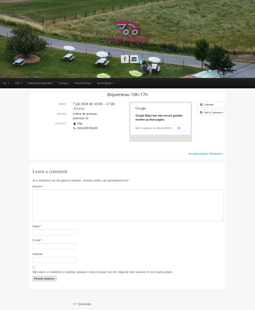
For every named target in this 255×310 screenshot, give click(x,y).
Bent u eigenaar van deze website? (153, 128)
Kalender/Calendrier (40, 83)
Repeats (79, 108)
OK (179, 128)
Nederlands (105, 83)
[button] (211, 112)
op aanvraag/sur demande (205, 153)
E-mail (37, 240)
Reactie (38, 186)
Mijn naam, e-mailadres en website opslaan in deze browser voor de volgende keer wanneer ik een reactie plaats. (102, 272)
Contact (63, 83)
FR (18, 83)
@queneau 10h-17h (127, 94)
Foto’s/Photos (82, 83)
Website (37, 254)
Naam (37, 226)
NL (6, 83)
